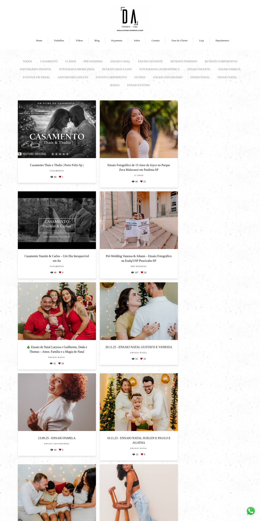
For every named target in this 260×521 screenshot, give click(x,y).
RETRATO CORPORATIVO (221, 61)
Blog (97, 40)
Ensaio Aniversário (167, 77)
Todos (27, 61)
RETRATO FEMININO (184, 61)
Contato (156, 40)
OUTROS (140, 77)
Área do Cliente (179, 40)
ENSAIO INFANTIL (199, 69)
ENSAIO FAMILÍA (229, 69)
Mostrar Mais (130, 447)
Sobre (137, 40)
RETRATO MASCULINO (117, 69)
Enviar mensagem (202, 481)
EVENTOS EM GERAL (36, 77)
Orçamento (116, 40)
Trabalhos (59, 40)
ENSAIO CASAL (120, 61)
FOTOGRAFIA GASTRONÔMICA (159, 69)
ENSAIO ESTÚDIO (138, 85)
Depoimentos (222, 40)
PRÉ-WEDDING (93, 61)
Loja (201, 40)
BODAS (115, 85)
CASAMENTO (48, 61)
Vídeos (79, 40)
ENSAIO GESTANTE (150, 61)
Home (39, 40)
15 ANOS (70, 61)
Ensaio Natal (200, 77)
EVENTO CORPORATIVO (111, 77)
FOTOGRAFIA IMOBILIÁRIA (77, 69)
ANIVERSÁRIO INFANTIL (35, 69)
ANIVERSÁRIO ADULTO (73, 77)
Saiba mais (69, 505)
